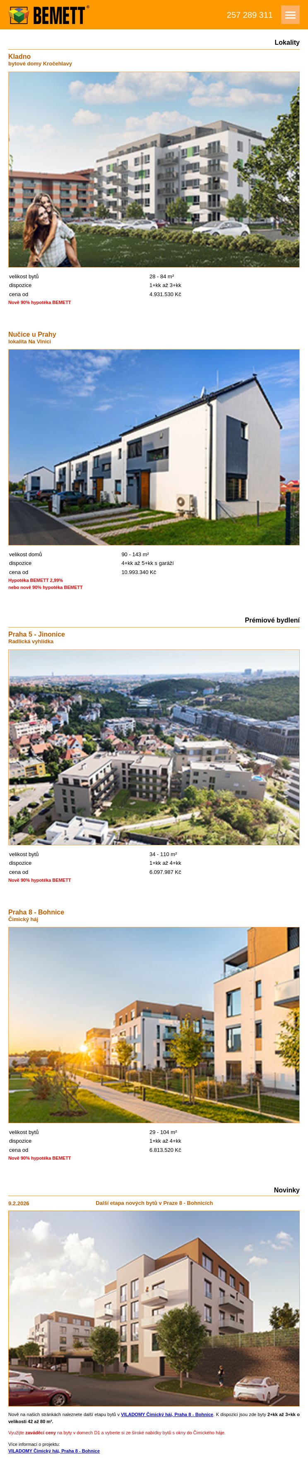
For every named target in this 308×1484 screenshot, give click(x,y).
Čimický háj (23, 919)
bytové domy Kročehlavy (40, 63)
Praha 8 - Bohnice (36, 912)
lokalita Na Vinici (29, 341)
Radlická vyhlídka (30, 641)
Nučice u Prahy (32, 334)
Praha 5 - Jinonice (36, 634)
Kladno (19, 56)
